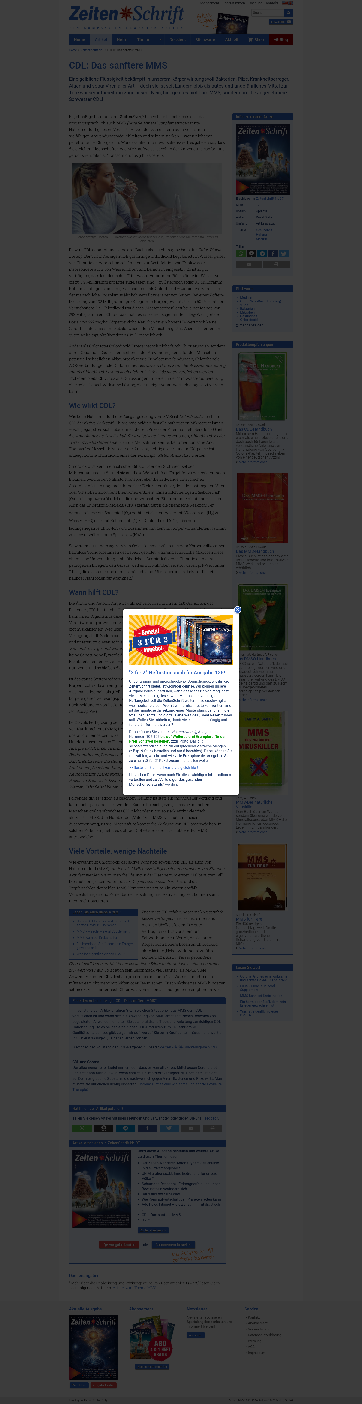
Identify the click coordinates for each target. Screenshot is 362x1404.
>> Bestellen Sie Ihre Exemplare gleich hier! (163, 767)
